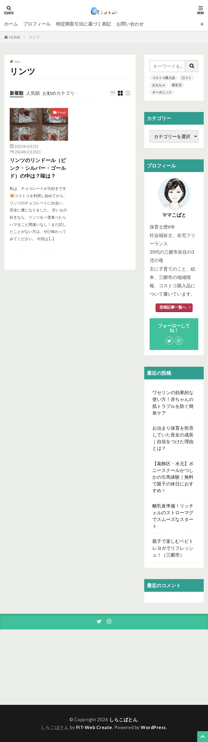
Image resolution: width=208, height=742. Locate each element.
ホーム (11, 24)
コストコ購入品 (163, 78)
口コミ (186, 78)
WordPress (153, 727)
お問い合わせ (130, 24)
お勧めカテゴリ (59, 93)
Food (61, 112)
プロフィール (37, 24)
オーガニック (162, 92)
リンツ (34, 37)
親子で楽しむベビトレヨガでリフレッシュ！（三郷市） (172, 547)
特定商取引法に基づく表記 (83, 24)
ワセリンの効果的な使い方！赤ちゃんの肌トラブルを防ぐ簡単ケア (172, 403)
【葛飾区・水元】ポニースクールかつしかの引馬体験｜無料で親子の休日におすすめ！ (172, 477)
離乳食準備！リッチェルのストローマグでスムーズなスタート (172, 516)
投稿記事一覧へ (173, 307)
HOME (14, 37)
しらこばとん (123, 719)
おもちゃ (158, 85)
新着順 (16, 93)
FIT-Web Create (94, 727)
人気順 (33, 93)
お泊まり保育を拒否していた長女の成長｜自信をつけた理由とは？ (172, 438)
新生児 (177, 85)
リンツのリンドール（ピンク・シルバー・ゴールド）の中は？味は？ (38, 168)
